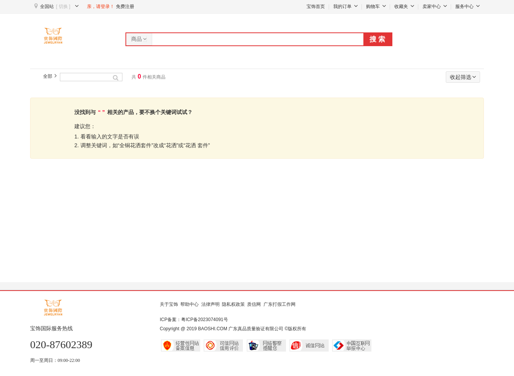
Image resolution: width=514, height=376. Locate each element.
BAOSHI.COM (212, 328)
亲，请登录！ (100, 6)
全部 (47, 76)
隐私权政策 (233, 304)
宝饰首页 (316, 6)
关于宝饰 (169, 304)
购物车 (376, 6)
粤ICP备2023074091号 (204, 319)
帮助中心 (189, 304)
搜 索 (377, 39)
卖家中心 (434, 6)
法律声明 (210, 304)
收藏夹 (404, 6)
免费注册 (125, 6)
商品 (139, 39)
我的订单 (345, 6)
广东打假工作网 (279, 304)
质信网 (254, 304)
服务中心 (467, 6)
